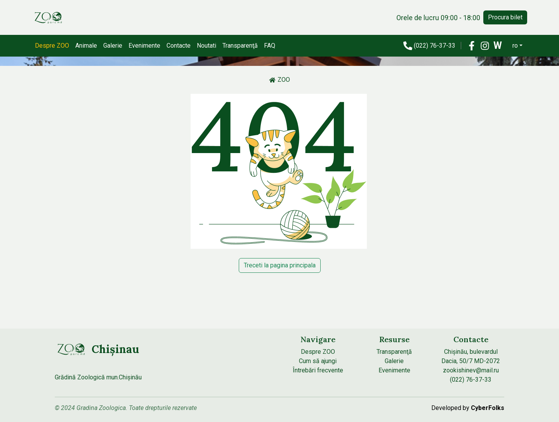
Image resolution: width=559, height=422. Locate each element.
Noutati (206, 45)
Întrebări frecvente (318, 370)
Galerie (112, 45)
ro (515, 45)
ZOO (279, 79)
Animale (86, 45)
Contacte (179, 45)
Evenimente (144, 45)
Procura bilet (505, 17)
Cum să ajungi (318, 361)
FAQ (269, 45)
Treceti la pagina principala (280, 265)
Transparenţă (240, 45)
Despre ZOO (52, 45)
